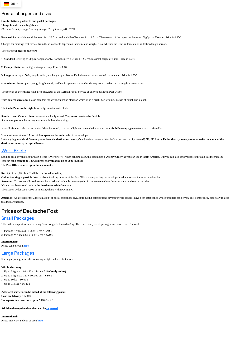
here (40, 320)
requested (52, 308)
